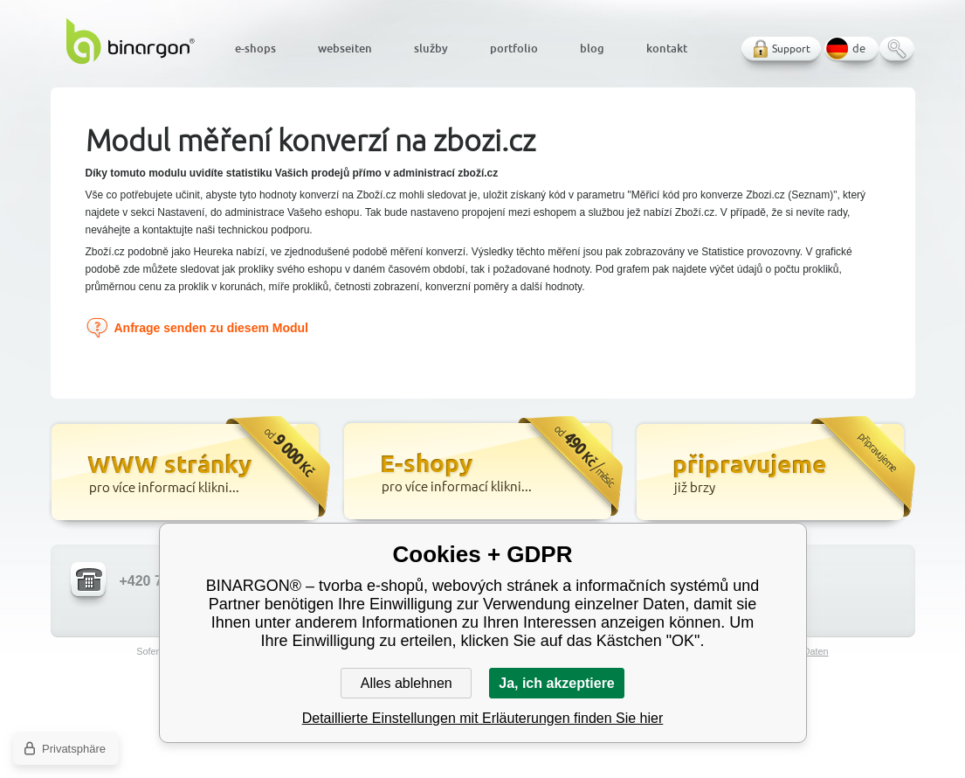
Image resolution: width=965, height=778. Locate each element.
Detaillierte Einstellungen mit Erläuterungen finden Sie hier (483, 718)
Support (791, 48)
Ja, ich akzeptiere (557, 683)
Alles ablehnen (406, 683)
